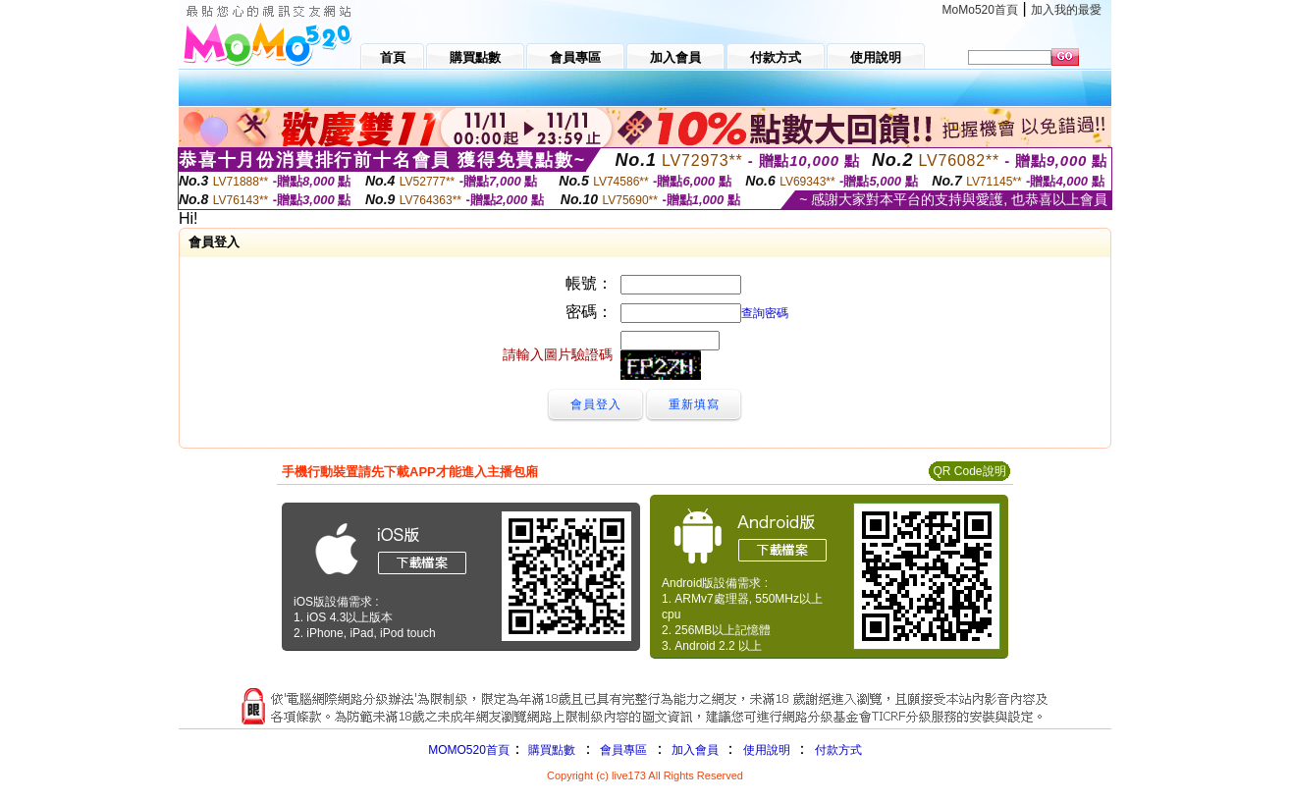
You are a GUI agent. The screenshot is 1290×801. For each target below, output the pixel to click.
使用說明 (766, 750)
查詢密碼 (764, 313)
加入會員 (695, 750)
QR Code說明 (969, 471)
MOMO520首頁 (469, 750)
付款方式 (838, 750)
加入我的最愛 (1066, 10)
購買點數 (550, 750)
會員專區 (623, 750)
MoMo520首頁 (980, 10)
